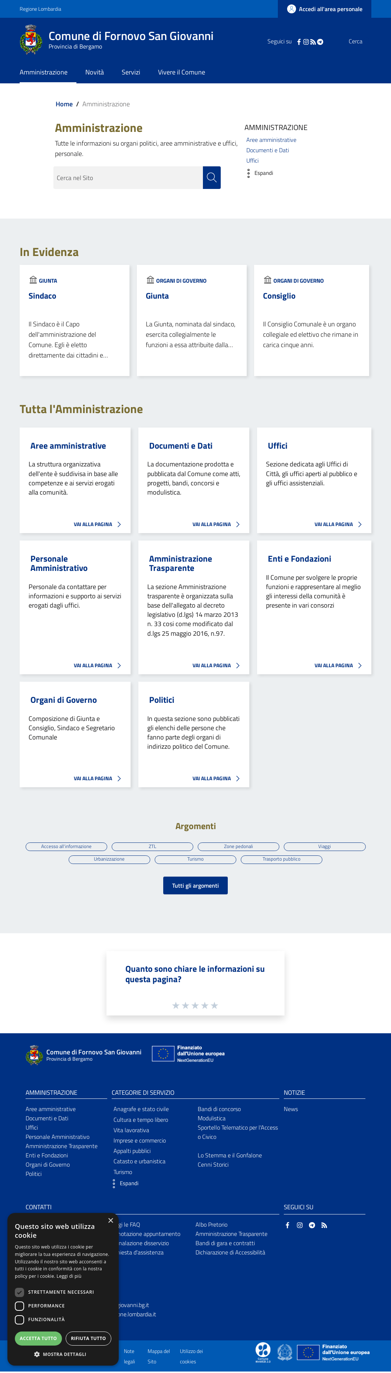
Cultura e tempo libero (141, 1121)
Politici (161, 700)
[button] (257, 173)
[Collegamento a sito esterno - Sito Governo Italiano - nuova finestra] (285, 1353)
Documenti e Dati (267, 150)
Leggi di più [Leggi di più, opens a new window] (69, 1276)
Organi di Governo (181, 281)
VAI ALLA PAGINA (99, 525)
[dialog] (63, 1289)
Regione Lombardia (40, 9)
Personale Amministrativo (59, 564)
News (291, 1110)
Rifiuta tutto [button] (88, 1338)
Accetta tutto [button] (38, 1338)
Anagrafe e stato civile (141, 1110)
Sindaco (42, 296)
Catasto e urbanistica (139, 1162)
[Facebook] (284, 41)
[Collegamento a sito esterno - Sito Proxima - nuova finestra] (263, 1353)
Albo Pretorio (211, 1226)
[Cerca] (362, 41)
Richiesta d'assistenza (136, 1253)
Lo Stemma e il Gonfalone (230, 1156)
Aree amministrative (271, 139)
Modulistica (212, 1120)
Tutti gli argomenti (195, 886)
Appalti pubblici (132, 1152)
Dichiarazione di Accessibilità (230, 1253)
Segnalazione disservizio (139, 1244)
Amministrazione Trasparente (180, 564)
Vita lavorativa (131, 1131)
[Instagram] (291, 41)
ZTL (152, 846)
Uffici (252, 160)
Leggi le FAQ (124, 1226)
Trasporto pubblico (283, 860)
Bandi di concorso (219, 1110)
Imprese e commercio (140, 1141)
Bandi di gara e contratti (225, 1244)
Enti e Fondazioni (299, 559)
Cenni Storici (213, 1165)
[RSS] (298, 41)
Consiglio (279, 296)
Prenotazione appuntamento (144, 1235)
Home (64, 104)
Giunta (48, 281)
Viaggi (327, 846)
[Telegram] (305, 41)
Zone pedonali (239, 846)
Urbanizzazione (108, 860)
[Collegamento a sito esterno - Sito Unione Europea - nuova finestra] (187, 1057)
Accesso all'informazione (64, 846)
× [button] (110, 1221)
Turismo (195, 860)
